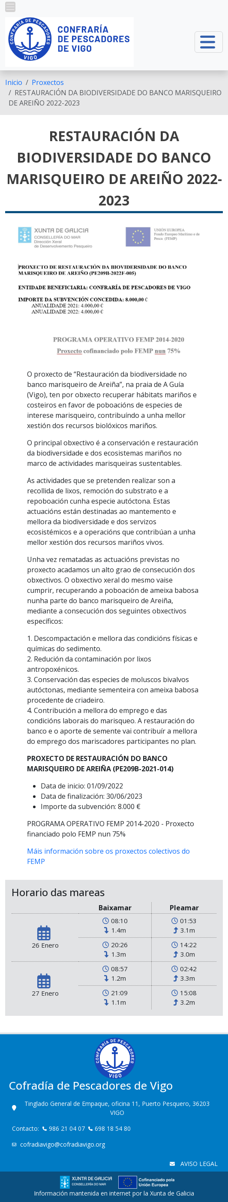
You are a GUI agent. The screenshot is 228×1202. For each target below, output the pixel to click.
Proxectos (48, 82)
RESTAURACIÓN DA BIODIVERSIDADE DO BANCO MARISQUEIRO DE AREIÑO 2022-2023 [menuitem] (115, 98)
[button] (10, 7)
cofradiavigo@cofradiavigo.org (63, 1144)
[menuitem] (13, 82)
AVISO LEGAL (198, 1164)
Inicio (13, 82)
